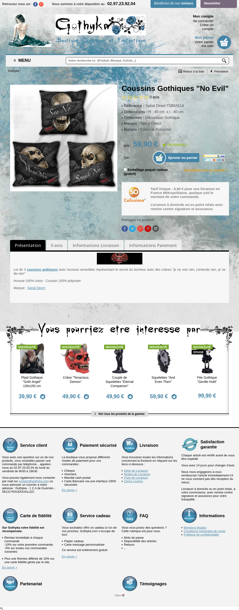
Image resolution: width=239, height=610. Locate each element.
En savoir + (69, 488)
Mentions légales (195, 526)
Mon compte (203, 16)
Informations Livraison (96, 245)
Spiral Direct (36, 288)
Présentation (28, 245)
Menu (22, 60)
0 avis (57, 245)
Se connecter (203, 21)
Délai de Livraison (136, 469)
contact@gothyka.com (34, 479)
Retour (191, 71)
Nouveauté (27, 347)
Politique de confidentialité (201, 533)
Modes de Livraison (137, 472)
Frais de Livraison (136, 476)
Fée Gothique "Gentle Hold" (207, 380)
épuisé (198, 352)
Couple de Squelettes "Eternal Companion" (119, 382)
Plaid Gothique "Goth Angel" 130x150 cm (32, 382)
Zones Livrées (133, 479)
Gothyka (13, 71)
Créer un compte (207, 27)
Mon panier (204, 37)
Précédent (219, 71)
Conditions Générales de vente (204, 529)
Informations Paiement (153, 245)
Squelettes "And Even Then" (163, 380)
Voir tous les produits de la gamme (120, 412)
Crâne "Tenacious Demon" (75, 380)
